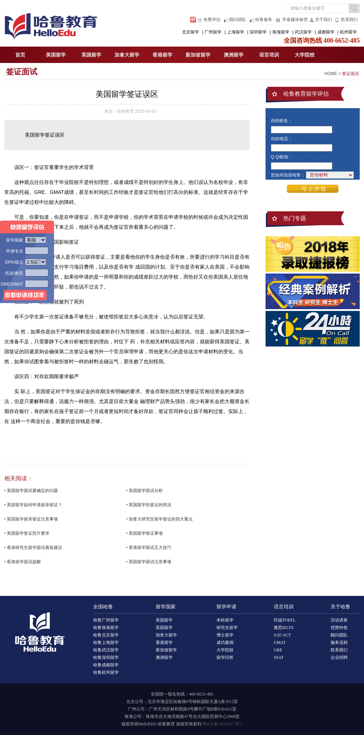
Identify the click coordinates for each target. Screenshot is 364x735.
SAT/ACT (282, 635)
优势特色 (339, 627)
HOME (330, 73)
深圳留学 (258, 32)
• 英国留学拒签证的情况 (148, 504)
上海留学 (235, 32)
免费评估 (211, 19)
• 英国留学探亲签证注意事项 (31, 519)
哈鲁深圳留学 (106, 657)
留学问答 (225, 657)
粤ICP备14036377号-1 (223, 723)
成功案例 (225, 642)
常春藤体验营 (295, 19)
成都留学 (325, 32)
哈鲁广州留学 (106, 620)
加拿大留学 (126, 55)
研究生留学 (227, 627)
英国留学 (91, 55)
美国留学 (56, 55)
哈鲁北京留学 (106, 635)
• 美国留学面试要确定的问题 (31, 490)
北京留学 (190, 32)
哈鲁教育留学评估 (306, 94)
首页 (20, 55)
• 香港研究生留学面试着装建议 (33, 547)
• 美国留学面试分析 (144, 490)
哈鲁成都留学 (106, 664)
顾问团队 (237, 19)
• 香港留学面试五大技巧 (148, 547)
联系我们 (349, 19)
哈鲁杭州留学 (106, 672)
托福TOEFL (284, 620)
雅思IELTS (284, 627)
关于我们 (323, 19)
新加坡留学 (198, 55)
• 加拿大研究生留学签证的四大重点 (159, 519)
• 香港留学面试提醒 (22, 561)
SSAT (279, 657)
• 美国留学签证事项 (144, 533)
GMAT (280, 642)
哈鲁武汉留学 (106, 649)
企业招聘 (339, 657)
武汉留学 (303, 32)
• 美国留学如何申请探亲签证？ (33, 504)
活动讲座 (339, 620)
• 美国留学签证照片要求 (26, 533)
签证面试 (21, 71)
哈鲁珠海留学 (106, 627)
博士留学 (225, 635)
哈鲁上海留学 (106, 642)
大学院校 (305, 55)
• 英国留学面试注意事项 (148, 561)
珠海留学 (280, 32)
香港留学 (162, 55)
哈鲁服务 (263, 19)
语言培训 (269, 55)
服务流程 (339, 642)
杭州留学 (348, 32)
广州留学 (212, 32)
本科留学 (225, 620)
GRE (278, 649)
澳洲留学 (233, 55)
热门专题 (294, 218)
